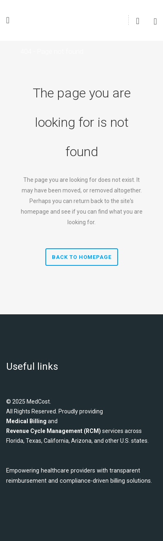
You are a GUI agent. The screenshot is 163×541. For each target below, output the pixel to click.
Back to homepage (82, 257)
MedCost (38, 401)
